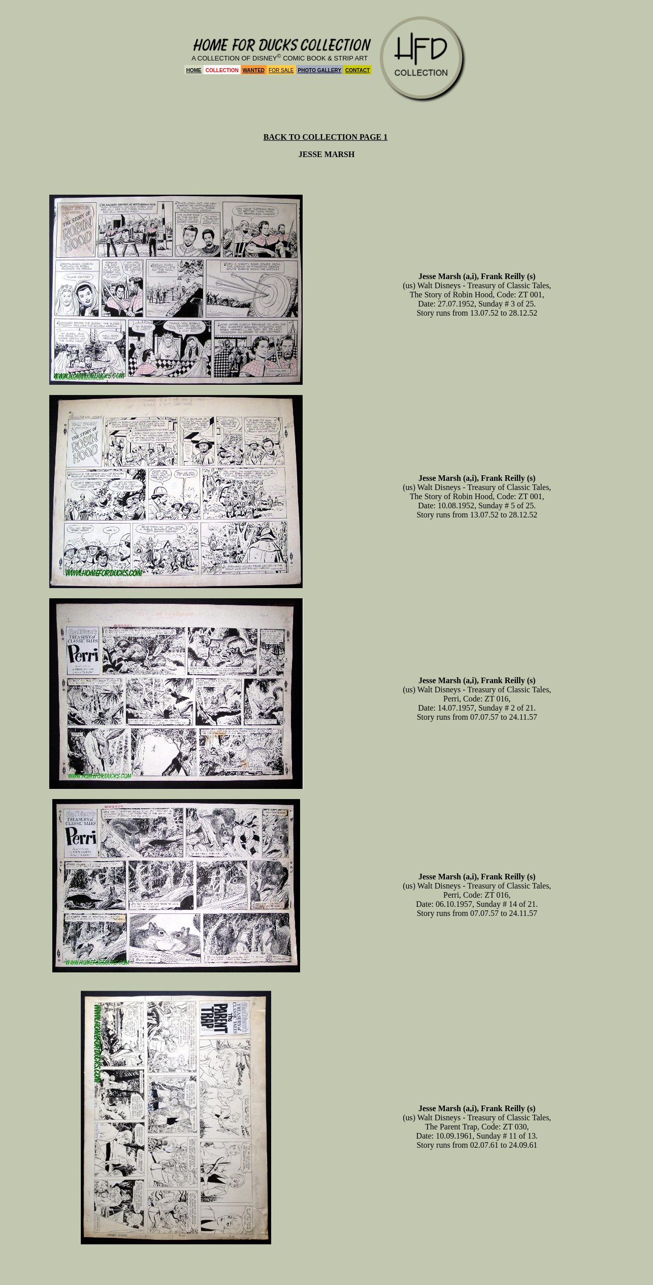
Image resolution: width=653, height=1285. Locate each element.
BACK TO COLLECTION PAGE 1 (326, 137)
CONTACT (357, 70)
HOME (194, 70)
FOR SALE (281, 70)
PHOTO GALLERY (320, 70)
